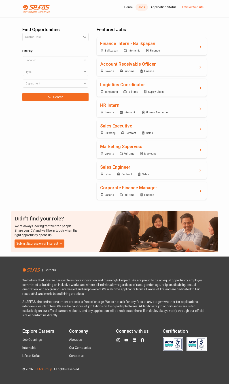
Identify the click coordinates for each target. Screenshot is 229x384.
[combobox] (55, 60)
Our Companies (80, 347)
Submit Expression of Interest (39, 243)
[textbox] (55, 60)
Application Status (163, 7)
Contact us (76, 356)
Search (55, 97)
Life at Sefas (31, 356)
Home (128, 7)
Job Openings (32, 339)
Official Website (193, 7)
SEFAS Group (43, 369)
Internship (29, 347)
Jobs (141, 7)
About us (75, 339)
